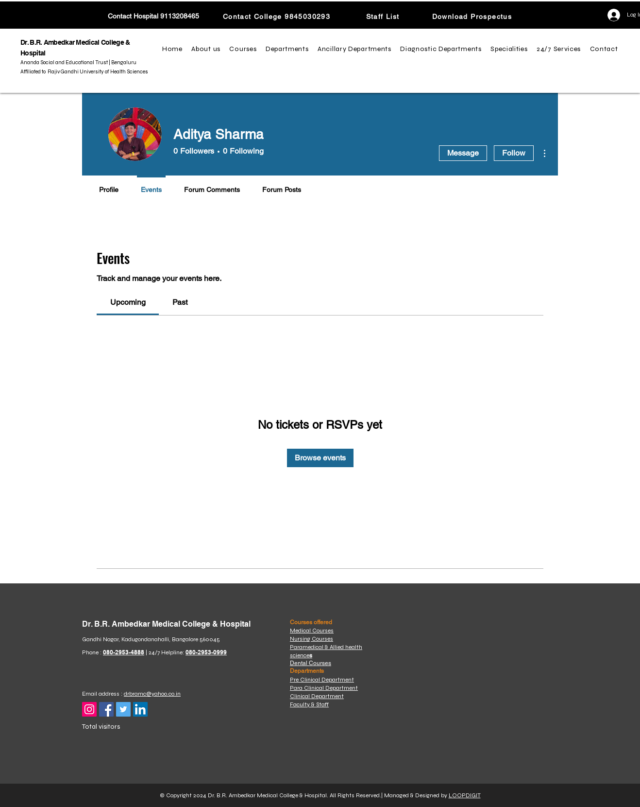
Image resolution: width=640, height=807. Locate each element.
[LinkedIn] (140, 709)
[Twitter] (123, 709)
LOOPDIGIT (465, 795)
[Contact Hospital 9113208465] (153, 16)
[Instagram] (89, 709)
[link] (128, 302)
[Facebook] (106, 709)
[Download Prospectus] (473, 16)
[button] (207, 49)
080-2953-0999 (206, 652)
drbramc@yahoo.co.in (152, 693)
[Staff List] (383, 16)
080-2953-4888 (123, 652)
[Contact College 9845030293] (277, 16)
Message (463, 153)
